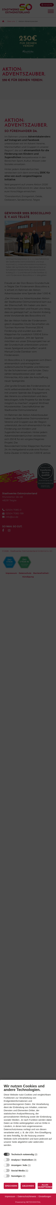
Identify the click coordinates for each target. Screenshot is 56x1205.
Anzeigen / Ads (19, 1165)
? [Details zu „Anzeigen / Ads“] (33, 1165)
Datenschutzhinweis (27, 1196)
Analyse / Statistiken (22, 1159)
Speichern (11, 1186)
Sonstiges (16, 1176)
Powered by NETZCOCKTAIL (28, 1202)
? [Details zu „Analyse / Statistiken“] (39, 1159)
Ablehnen (28, 1186)
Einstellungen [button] (45, 1196)
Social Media (18, 1170)
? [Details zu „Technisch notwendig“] (40, 1154)
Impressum (10, 1196)
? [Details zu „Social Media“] (31, 1170)
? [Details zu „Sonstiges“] (28, 1176)
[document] (28, 1117)
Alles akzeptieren (45, 1186)
